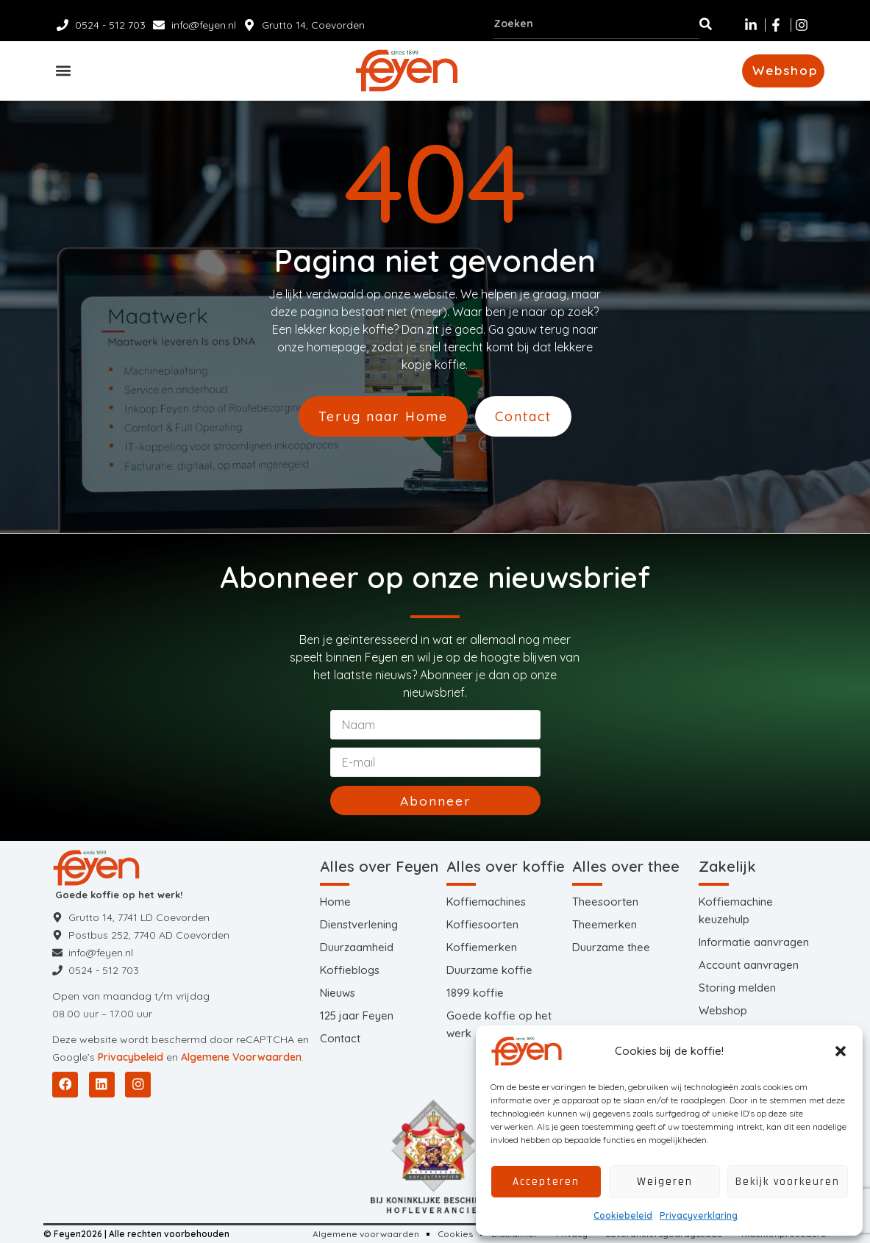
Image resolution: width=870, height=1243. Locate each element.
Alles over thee (626, 866)
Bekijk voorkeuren (787, 1182)
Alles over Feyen (379, 866)
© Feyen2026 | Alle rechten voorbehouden (136, 1233)
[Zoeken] (705, 24)
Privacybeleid (130, 1057)
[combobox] (596, 24)
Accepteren (546, 1182)
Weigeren (665, 1182)
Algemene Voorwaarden (241, 1057)
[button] (840, 1051)
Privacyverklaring (699, 1215)
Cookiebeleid (622, 1215)
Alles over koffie (505, 866)
